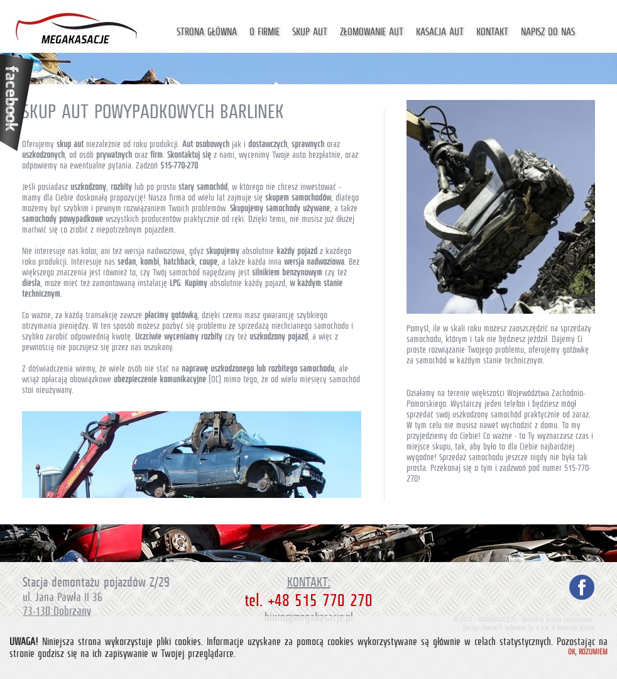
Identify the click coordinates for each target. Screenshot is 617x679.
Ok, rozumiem (588, 652)
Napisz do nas (548, 32)
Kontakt (492, 32)
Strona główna (207, 32)
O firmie (264, 32)
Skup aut (309, 32)
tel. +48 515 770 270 (308, 600)
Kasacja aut (440, 32)
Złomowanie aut (371, 32)
